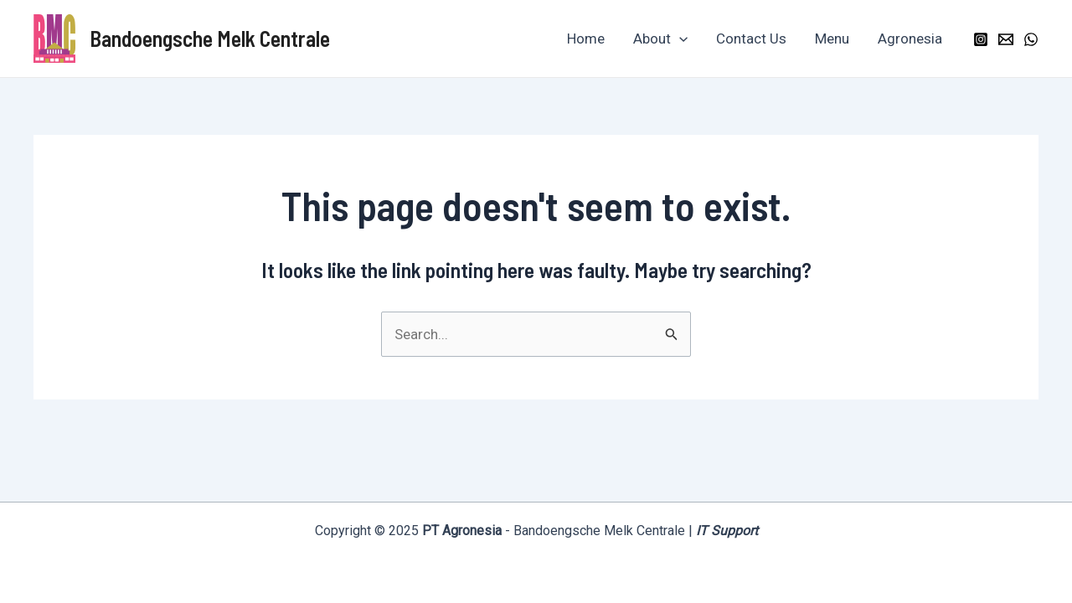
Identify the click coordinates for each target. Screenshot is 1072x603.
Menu (832, 38)
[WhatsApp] (1030, 39)
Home (586, 38)
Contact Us (751, 38)
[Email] (1005, 39)
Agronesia (910, 38)
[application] (679, 38)
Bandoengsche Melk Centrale (210, 38)
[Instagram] (980, 39)
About (660, 38)
